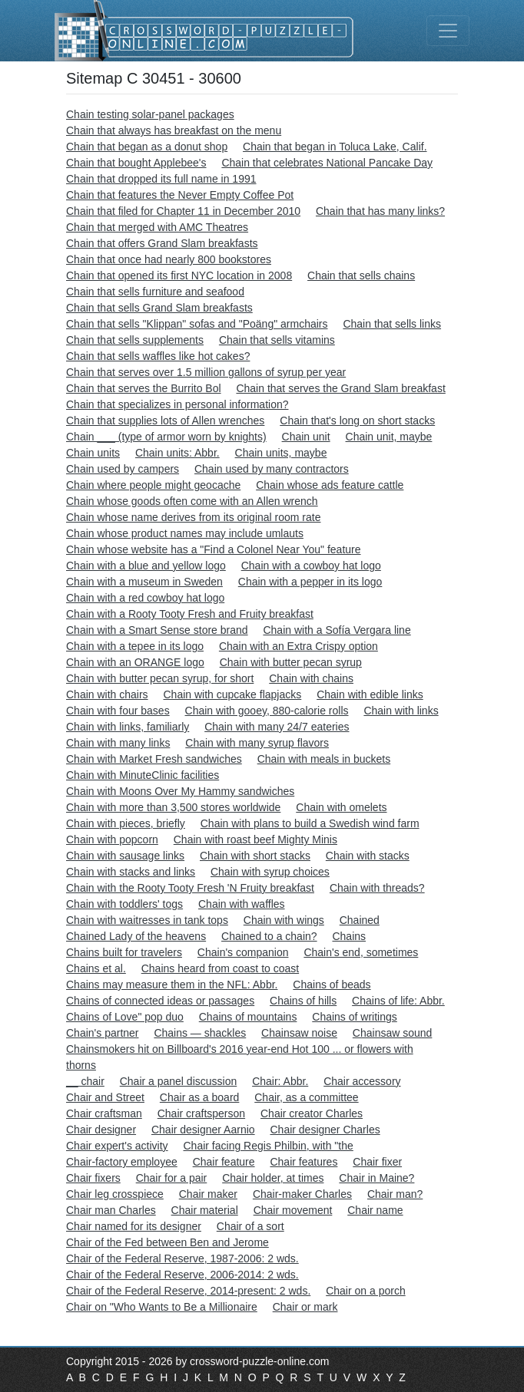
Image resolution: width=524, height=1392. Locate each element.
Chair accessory (361, 1081)
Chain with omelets (341, 807)
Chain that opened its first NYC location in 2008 (179, 275)
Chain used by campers (122, 469)
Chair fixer (377, 1162)
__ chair (85, 1081)
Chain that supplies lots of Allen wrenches (165, 420)
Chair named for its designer (133, 1226)
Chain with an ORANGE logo (135, 662)
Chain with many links (118, 743)
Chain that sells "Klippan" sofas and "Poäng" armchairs (197, 324)
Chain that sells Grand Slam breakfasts (159, 308)
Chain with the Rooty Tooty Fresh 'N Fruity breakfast (190, 888)
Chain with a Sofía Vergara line (336, 630)
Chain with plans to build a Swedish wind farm (310, 823)
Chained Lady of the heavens (136, 936)
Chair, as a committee (306, 1097)
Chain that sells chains (361, 275)
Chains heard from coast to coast (220, 968)
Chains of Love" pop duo (125, 1017)
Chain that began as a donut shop (146, 146)
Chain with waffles (241, 904)
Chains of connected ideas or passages (160, 1001)
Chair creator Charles (311, 1113)
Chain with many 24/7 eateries (276, 727)
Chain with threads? (377, 888)
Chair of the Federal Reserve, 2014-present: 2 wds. (188, 1291)
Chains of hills (303, 1001)
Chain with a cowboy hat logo (311, 565)
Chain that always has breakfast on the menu (173, 130)
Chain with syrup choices (270, 872)
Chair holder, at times (272, 1178)
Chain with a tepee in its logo (135, 646)
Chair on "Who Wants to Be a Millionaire (161, 1307)
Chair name (375, 1210)
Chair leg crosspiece (115, 1194)
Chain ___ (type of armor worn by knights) (166, 436)
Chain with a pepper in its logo (310, 582)
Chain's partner (102, 1033)
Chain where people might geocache (153, 485)
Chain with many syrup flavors (257, 743)
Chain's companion (243, 952)
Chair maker (208, 1194)
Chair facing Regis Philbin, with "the (268, 1146)
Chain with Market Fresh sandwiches (154, 759)
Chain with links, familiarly (127, 727)
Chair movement (293, 1210)
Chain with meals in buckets (324, 759)
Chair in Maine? (376, 1178)
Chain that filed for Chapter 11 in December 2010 (183, 211)
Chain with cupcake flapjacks (233, 694)
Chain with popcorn (112, 839)
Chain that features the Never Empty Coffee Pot (180, 195)
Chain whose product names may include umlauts (184, 533)
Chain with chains (311, 678)
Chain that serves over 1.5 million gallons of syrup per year (206, 372)
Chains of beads (331, 984)
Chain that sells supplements (135, 340)
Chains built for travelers (124, 952)
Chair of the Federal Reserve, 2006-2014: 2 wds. (182, 1274)
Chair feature (224, 1162)
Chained (360, 920)
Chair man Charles (111, 1210)
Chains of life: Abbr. (398, 1001)
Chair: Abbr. (280, 1081)
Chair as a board (200, 1097)
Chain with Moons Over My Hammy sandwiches (180, 791)
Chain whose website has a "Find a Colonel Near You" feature (213, 549)
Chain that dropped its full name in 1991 (161, 179)
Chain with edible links (370, 694)
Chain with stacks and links (130, 872)
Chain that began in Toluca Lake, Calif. (334, 146)
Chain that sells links (392, 324)
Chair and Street (105, 1097)
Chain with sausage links (125, 855)
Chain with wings (284, 920)
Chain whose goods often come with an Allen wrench (192, 501)
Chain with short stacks (255, 855)
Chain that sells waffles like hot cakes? (158, 356)
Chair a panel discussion (178, 1081)
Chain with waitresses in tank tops (147, 920)
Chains (349, 936)
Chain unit (306, 436)
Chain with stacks (368, 855)
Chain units (93, 453)
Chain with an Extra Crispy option (298, 646)
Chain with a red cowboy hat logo (145, 598)
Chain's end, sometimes (360, 952)
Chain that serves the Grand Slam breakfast (340, 388)
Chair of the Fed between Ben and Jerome (167, 1242)
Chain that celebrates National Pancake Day (327, 163)
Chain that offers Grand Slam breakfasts (162, 243)
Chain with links (400, 710)
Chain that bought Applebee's (136, 163)
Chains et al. (96, 968)
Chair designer (101, 1129)
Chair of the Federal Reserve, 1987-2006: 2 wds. (182, 1258)
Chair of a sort (250, 1226)
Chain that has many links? (380, 211)
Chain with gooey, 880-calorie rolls (267, 710)
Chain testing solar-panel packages (150, 114)
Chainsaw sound (393, 1033)
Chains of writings (354, 1017)
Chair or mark (305, 1307)
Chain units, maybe (281, 453)
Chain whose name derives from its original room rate (193, 517)
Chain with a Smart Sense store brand (157, 630)
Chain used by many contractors (271, 469)
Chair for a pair (171, 1178)
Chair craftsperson (201, 1113)
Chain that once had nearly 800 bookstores (168, 259)
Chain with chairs (107, 694)
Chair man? (395, 1194)
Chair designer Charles (325, 1129)
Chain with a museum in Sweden (144, 582)
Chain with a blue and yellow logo (146, 565)
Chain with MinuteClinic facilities (142, 775)
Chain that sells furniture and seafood (155, 291)
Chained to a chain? (269, 936)
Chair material (204, 1210)
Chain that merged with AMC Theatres (157, 227)
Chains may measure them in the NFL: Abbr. (171, 984)
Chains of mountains (248, 1017)
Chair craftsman (104, 1113)
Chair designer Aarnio (203, 1129)
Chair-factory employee (121, 1162)
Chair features (303, 1162)
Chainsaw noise (299, 1033)
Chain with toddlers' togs (124, 904)
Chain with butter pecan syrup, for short (160, 678)
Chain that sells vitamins (277, 340)
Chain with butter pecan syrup (291, 662)
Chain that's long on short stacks (357, 420)
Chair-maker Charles (302, 1194)
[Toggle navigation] (447, 30)
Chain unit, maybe (389, 436)
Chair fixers (93, 1178)
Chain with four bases (118, 710)
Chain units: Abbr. (177, 453)
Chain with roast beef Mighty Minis (255, 839)
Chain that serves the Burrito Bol (143, 388)
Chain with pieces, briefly (125, 823)
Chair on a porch (366, 1291)
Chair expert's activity (117, 1146)
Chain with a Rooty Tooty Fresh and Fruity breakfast (189, 614)
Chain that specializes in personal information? (177, 404)
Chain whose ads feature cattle (329, 485)
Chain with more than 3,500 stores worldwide (173, 807)
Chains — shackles (200, 1033)
